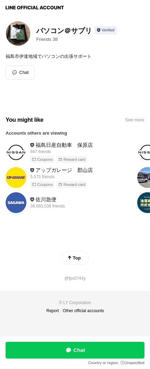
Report (52, 310)
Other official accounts (83, 310)
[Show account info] (106, 30)
